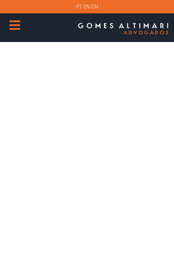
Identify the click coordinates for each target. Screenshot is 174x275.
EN (87, 7)
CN (94, 7)
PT (79, 7)
